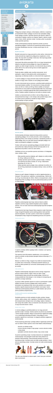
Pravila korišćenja (14, 365)
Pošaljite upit (5, 33)
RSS (19, 365)
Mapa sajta (8, 365)
